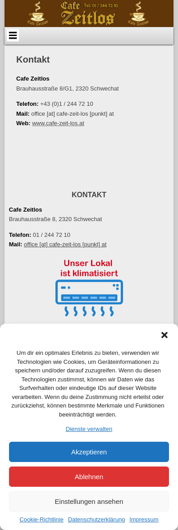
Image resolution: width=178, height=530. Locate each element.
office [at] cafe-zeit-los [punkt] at (65, 244)
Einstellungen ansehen (89, 501)
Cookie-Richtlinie (41, 519)
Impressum (143, 519)
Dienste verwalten (89, 429)
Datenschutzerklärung (96, 519)
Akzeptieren (89, 452)
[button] (164, 335)
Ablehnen (89, 476)
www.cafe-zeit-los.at (58, 123)
